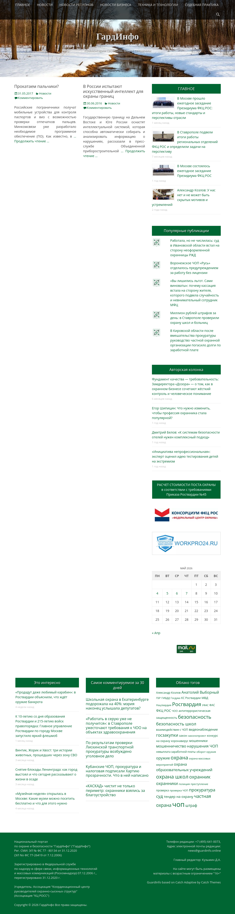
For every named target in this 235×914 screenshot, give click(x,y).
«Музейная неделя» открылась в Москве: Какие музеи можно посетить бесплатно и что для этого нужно (45, 798)
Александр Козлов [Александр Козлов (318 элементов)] (168, 693)
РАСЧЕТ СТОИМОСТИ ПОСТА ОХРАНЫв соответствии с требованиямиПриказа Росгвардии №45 (186, 490)
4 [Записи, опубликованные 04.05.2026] (157, 593)
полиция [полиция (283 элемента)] (184, 784)
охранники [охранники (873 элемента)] (167, 783)
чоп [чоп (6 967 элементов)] (178, 804)
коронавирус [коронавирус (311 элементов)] (179, 741)
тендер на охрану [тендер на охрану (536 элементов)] (178, 796)
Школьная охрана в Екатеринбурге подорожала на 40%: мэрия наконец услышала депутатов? (117, 704)
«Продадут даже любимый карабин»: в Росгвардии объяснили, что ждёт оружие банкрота (45, 697)
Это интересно (47, 682)
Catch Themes (211, 882)
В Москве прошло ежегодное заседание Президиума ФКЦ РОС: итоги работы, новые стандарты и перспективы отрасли (182, 108)
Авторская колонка (186, 369)
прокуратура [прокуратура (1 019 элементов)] (202, 790)
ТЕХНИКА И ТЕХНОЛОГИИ (158, 5)
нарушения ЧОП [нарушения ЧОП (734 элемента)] (202, 746)
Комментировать (30, 98)
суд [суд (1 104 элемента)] (159, 796)
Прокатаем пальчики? (36, 86)
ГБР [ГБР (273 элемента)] (158, 698)
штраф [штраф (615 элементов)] (191, 805)
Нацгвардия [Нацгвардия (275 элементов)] (163, 705)
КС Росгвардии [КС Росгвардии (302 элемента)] (191, 698)
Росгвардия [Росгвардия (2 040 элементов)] (186, 704)
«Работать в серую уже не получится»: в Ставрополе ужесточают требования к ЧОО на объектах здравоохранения (116, 725)
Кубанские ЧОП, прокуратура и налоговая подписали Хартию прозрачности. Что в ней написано (117, 771)
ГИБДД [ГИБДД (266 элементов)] (165, 698)
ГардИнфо (117, 36)
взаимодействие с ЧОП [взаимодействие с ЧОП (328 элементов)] (172, 730)
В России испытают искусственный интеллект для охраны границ (113, 91)
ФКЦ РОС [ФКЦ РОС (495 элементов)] (163, 710)
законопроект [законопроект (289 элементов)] (197, 735)
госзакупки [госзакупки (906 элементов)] (167, 735)
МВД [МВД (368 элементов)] (204, 698)
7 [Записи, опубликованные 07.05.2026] (186, 593)
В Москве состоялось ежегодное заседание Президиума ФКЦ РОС (194, 171)
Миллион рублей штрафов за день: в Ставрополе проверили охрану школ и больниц (194, 318)
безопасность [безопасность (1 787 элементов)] (194, 716)
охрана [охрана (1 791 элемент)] (179, 757)
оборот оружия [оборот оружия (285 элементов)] (206, 751)
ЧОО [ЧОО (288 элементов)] (175, 711)
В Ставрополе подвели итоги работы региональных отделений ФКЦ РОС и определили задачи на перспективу (185, 142)
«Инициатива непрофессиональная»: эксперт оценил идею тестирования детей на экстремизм (185, 456)
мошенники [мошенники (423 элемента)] (198, 741)
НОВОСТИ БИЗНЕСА (115, 5)
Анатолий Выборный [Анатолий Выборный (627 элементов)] (200, 692)
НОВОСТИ (45, 5)
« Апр (156, 633)
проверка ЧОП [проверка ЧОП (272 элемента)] (179, 790)
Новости (45, 93)
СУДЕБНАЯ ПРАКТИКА (202, 5)
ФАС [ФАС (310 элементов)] (212, 705)
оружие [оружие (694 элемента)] (163, 758)
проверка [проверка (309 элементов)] (162, 790)
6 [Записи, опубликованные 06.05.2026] (177, 593)
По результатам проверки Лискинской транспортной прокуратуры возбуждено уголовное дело (110, 749)
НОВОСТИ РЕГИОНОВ (76, 5)
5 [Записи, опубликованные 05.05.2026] (167, 593)
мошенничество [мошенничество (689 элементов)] (171, 746)
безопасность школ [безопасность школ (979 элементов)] (176, 724)
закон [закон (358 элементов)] (183, 735)
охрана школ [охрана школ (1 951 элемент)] (172, 776)
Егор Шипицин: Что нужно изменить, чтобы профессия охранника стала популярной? (181, 413)
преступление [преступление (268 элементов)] (199, 784)
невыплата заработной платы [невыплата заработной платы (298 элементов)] (176, 751)
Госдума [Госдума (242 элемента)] (175, 698)
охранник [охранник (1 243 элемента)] (200, 777)
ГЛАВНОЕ (22, 5)
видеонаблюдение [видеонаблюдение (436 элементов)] (203, 729)
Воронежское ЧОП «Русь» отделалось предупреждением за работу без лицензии (194, 268)
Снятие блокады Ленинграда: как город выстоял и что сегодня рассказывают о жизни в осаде (46, 774)
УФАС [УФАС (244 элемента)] (205, 705)
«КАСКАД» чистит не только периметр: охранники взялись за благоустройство (115, 790)
